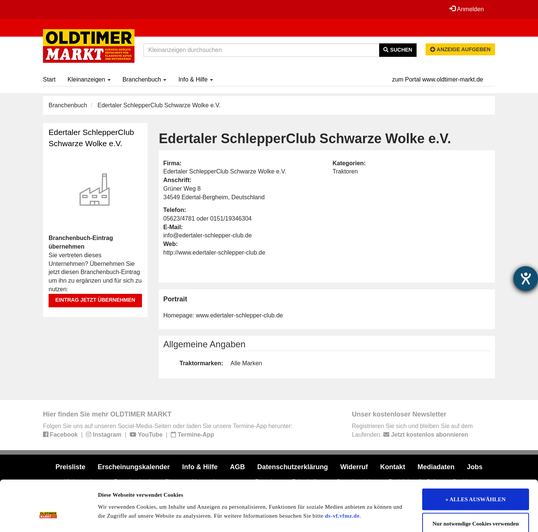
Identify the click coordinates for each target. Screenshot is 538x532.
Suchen (397, 50)
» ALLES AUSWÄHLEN (476, 458)
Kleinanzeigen (89, 79)
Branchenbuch (145, 79)
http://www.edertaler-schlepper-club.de (214, 252)
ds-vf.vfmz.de (342, 475)
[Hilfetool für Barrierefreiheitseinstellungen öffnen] (525, 278)
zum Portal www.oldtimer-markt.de (437, 79)
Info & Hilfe (195, 79)
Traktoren (345, 171)
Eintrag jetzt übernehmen (95, 300)
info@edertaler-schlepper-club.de (207, 235)
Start (49, 79)
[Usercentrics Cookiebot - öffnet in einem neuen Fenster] (48, 517)
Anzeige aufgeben (460, 49)
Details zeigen (385, 517)
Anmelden (466, 9)
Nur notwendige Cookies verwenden (476, 483)
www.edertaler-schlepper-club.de (239, 315)
